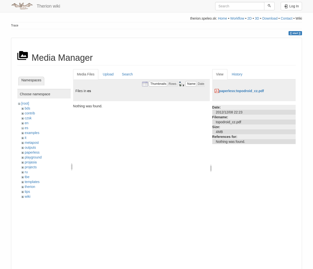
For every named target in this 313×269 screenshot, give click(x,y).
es (26, 128)
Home (222, 18)
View (220, 74)
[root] (25, 103)
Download (270, 18)
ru (26, 172)
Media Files (86, 74)
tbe (27, 177)
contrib (30, 113)
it (25, 138)
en (27, 123)
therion (30, 187)
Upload (108, 74)
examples (32, 133)
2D (249, 18)
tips (27, 192)
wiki (27, 196)
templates (32, 182)
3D (257, 18)
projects (31, 167)
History (237, 74)
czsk (28, 118)
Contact (286, 18)
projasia (31, 162)
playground (33, 157)
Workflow (237, 18)
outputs (30, 147)
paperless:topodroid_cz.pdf (241, 91)
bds (27, 108)
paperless (32, 152)
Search (127, 74)
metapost (32, 143)
